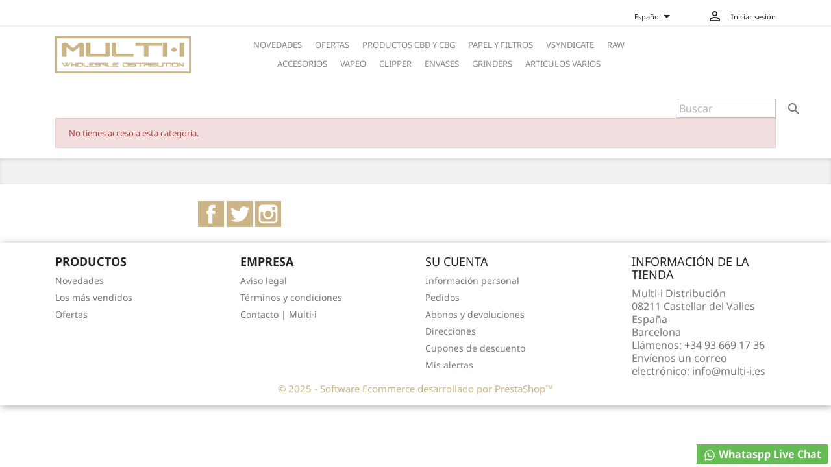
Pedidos (442, 297)
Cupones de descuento (475, 348)
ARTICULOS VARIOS (563, 63)
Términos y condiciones (291, 297)
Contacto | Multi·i (278, 314)
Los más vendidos (93, 297)
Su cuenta (456, 261)
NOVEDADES (277, 45)
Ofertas (71, 314)
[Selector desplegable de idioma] (657, 17)
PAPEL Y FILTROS (500, 45)
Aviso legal (263, 280)
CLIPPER (395, 63)
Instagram (268, 214)
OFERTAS (332, 45)
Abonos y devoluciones (475, 314)
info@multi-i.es (728, 371)
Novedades (79, 280)
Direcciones (450, 331)
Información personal (472, 280)
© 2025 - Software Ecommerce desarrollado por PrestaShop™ (415, 388)
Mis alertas (449, 365)
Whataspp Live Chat (762, 454)
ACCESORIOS (302, 63)
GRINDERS (492, 63)
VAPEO (353, 63)
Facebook (211, 214)
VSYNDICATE (570, 45)
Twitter (240, 214)
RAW (616, 45)
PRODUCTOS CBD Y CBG (408, 45)
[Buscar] (726, 108)
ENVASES (442, 63)
